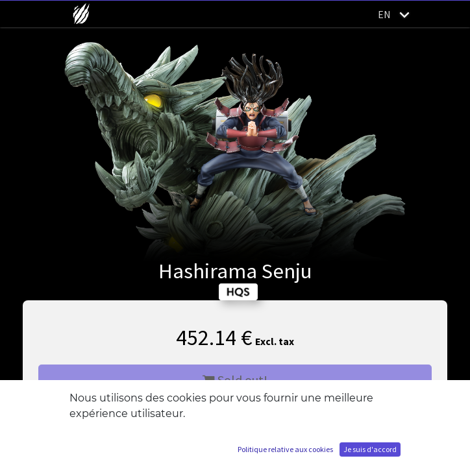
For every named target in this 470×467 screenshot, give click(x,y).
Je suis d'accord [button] (370, 449)
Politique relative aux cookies (285, 449)
